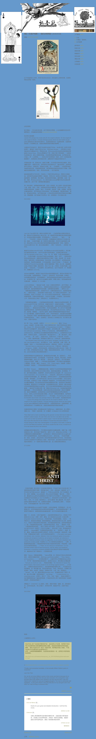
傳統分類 (79, 59)
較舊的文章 (68, 732)
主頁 (77, 37)
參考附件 (79, 45)
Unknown (29, 712)
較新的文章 (27, 732)
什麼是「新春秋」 (81, 40)
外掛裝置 (79, 64)
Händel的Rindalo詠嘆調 (49, 132)
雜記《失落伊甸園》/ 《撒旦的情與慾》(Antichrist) (42, 34)
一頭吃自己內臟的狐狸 (50, 323)
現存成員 (79, 56)
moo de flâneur (31, 702)
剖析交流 (79, 48)
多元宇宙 (30, 37)
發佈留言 (66, 726)
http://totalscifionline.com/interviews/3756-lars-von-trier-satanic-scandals (47, 665)
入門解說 (79, 34)
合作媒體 (79, 42)
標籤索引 (79, 53)
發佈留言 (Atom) (34, 736)
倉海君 (36, 37)
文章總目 (79, 61)
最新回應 (79, 51)
